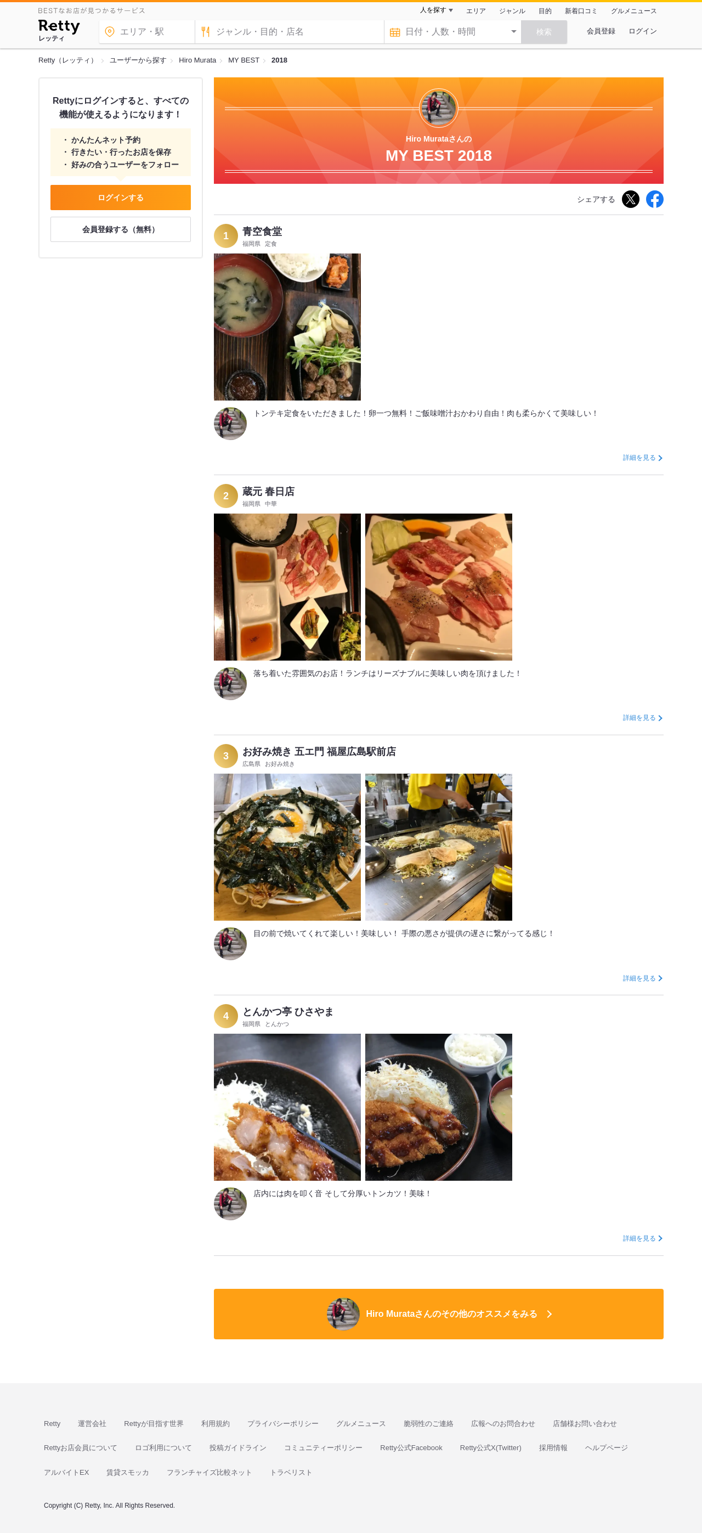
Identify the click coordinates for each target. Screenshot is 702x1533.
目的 (545, 11)
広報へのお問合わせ (503, 1423)
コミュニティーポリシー (323, 1448)
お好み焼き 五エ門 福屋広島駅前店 (319, 751)
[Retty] (59, 28)
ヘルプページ (606, 1448)
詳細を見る (639, 457)
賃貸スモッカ (127, 1472)
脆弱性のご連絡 (429, 1423)
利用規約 (215, 1423)
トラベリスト (291, 1472)
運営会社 (92, 1423)
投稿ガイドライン (238, 1448)
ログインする (121, 197)
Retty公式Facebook (411, 1448)
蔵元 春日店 (268, 491)
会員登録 (601, 31)
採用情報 (553, 1448)
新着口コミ (581, 11)
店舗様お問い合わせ (585, 1423)
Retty (52, 1423)
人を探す (433, 10)
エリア (476, 11)
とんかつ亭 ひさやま (288, 1011)
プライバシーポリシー (283, 1423)
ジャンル (512, 11)
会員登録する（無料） (120, 229)
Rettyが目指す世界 (153, 1423)
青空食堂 (262, 231)
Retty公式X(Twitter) (491, 1448)
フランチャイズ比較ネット (209, 1472)
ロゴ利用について (163, 1448)
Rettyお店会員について (80, 1448)
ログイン (643, 31)
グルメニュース (634, 11)
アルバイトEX (66, 1472)
